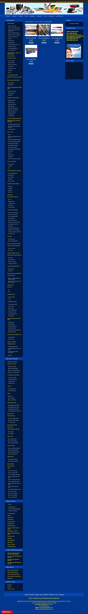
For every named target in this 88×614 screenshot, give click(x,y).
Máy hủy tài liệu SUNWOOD (14, 448)
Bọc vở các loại (11, 60)
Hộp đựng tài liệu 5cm (13, 346)
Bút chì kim (10, 151)
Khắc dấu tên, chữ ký (12, 531)
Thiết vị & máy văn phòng (12, 358)
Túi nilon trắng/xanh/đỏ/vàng (14, 508)
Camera (9, 386)
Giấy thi (9, 38)
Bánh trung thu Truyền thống (14, 576)
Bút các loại (10, 131)
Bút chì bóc (10, 156)
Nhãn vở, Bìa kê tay (12, 64)
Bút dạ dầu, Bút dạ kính (13, 143)
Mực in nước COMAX (12, 495)
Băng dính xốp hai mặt (13, 108)
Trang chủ (8, 16)
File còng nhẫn (11, 218)
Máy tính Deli (10, 285)
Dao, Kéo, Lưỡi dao (11, 161)
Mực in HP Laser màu (12, 472)
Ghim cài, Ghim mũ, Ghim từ (13, 243)
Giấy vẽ (9, 72)
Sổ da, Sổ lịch (11, 306)
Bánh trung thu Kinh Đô (12, 570)
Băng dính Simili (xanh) (13, 110)
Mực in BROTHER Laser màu (13, 487)
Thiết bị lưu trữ (11, 383)
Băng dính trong (11, 100)
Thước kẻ (10, 70)
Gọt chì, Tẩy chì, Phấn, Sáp (13, 245)
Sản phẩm (14, 16)
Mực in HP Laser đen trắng (14, 474)
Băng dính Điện (11, 113)
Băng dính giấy (11, 106)
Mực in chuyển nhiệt (12, 497)
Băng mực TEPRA (12, 366)
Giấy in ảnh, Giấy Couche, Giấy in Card (13, 30)
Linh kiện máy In (11, 381)
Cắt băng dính (11, 115)
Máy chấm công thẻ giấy (13, 420)
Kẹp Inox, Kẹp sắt (12, 261)
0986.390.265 (6, 612)
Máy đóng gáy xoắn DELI (13, 409)
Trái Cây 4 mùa (10, 589)
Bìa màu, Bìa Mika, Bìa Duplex (14, 118)
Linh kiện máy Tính (12, 377)
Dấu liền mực (11, 175)
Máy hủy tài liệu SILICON (13, 452)
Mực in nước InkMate (12, 493)
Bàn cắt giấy (10, 433)
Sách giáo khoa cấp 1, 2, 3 (14, 44)
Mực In (9, 468)
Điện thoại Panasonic (12, 361)
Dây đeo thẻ (10, 84)
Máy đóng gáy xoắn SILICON (14, 411)
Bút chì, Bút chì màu (12, 147)
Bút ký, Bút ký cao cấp (13, 145)
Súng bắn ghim (11, 324)
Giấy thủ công (11, 62)
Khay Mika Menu (11, 129)
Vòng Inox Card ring (12, 263)
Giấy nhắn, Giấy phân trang (14, 27)
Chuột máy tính (10, 536)
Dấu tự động (10, 177)
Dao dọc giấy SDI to (31, 59)
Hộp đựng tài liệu (11, 343)
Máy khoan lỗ (11, 201)
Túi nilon (9, 504)
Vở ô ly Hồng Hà (11, 50)
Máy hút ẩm (10, 427)
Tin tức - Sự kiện (70, 60)
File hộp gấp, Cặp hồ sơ (13, 224)
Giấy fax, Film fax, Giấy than (14, 34)
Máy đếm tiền (10, 456)
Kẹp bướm (10, 257)
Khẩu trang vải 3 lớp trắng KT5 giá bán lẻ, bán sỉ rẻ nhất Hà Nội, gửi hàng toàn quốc (74, 72)
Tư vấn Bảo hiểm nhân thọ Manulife (14, 550)
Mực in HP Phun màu (12, 470)
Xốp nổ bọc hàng (11, 525)
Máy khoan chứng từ (12, 425)
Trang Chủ (27, 594)
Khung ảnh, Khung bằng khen (14, 273)
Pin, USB (9, 287)
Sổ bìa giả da (11, 315)
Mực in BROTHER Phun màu (14, 489)
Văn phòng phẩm (10, 20)
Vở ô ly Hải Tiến (11, 56)
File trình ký (10, 226)
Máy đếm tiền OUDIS (12, 459)
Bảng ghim (10, 95)
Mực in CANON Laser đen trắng (13, 477)
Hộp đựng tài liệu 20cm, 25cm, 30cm (13, 352)
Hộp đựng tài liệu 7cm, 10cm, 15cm (14, 349)
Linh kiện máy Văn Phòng (13, 375)
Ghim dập (10, 188)
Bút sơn (9, 153)
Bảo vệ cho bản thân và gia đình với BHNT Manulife (13, 553)
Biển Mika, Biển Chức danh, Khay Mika (13, 121)
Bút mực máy (11, 154)
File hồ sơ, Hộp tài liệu (12, 209)
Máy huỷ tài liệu (11, 540)
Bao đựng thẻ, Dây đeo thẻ (13, 80)
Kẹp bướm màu (11, 259)
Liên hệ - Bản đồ (59, 16)
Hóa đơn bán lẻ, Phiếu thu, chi (14, 334)
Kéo (9, 168)
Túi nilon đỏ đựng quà (12, 510)
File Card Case (11, 233)
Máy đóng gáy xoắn (11, 402)
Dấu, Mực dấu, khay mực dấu (14, 170)
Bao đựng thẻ (11, 82)
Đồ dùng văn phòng (10, 501)
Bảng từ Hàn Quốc (12, 91)
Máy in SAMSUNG (12, 399)
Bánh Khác (10, 578)
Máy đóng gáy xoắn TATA (13, 407)
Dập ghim (10, 186)
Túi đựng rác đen (11, 506)
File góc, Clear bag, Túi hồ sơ (14, 231)
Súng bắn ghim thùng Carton (14, 330)
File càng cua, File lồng (13, 212)
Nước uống (10, 542)
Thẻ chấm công (11, 422)
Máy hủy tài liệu (11, 445)
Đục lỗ (9, 199)
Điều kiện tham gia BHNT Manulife (13, 560)
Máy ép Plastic (10, 413)
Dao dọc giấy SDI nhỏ (57, 38)
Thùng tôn (9, 538)
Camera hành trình (12, 390)
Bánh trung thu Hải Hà (12, 572)
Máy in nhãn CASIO (12, 439)
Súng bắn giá (11, 322)
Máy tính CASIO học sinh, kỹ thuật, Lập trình (14, 282)
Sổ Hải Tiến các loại (11, 301)
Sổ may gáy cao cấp (12, 304)
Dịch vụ (26, 16)
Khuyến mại (32, 16)
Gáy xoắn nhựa (11, 239)
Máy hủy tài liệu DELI (12, 454)
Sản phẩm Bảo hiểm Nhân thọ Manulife (14, 563)
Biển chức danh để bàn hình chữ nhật (14, 127)
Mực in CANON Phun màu (13, 481)
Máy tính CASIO (11, 275)
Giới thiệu (21, 16)
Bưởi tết (9, 587)
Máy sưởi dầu (10, 463)
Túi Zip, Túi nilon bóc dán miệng (13, 528)
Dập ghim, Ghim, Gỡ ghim (13, 183)
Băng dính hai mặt (12, 104)
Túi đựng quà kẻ (11, 513)
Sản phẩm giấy (10, 23)
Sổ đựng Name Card (12, 313)
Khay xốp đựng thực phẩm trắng (13, 534)
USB (9, 291)
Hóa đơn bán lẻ (11, 337)
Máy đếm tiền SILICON (13, 461)
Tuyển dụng (51, 16)
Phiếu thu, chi (11, 339)
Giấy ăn (9, 515)
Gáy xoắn (9, 236)
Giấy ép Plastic (11, 42)
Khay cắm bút (11, 268)
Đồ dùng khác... (11, 523)
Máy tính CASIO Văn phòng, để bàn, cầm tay (14, 279)
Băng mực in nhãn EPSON (14, 370)
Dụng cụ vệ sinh (11, 521)
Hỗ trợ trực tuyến (70, 28)
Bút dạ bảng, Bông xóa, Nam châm (14, 137)
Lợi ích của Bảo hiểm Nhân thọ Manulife (14, 557)
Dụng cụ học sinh (12, 68)
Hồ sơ (9, 298)
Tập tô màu (10, 66)
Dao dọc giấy (11, 164)
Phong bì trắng (11, 297)
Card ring (9, 355)
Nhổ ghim (10, 190)
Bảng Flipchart (11, 93)
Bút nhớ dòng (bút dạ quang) (14, 139)
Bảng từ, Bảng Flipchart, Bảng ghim (14, 88)
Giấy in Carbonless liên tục (14, 32)
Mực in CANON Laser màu (14, 479)
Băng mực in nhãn (11, 363)
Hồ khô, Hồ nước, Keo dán (13, 253)
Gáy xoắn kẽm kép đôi (13, 241)
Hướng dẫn (39, 16)
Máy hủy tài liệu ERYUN (13, 450)
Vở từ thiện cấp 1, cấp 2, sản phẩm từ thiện (13, 53)
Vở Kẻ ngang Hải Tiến (12, 75)
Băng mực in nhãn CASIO (13, 372)
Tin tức (45, 16)
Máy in (9, 393)
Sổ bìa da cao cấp (12, 312)
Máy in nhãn (10, 436)
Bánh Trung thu (10, 567)
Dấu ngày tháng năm (12, 173)
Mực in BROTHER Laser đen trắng (14, 484)
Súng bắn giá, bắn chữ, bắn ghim (13, 319)
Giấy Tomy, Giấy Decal (13, 36)
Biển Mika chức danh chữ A (14, 124)
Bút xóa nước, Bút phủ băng (14, 141)
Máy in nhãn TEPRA (12, 441)
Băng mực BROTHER (13, 368)
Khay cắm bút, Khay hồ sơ (13, 266)
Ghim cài (10, 192)
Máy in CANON (11, 398)
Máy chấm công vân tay (13, 418)
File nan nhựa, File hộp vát (14, 222)
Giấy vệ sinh (10, 517)
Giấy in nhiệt (10, 40)
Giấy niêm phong (11, 46)
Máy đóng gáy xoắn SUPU (13, 405)
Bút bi (9, 134)
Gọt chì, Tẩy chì (11, 248)
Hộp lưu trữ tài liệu (11, 341)
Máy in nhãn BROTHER (13, 442)
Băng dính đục (11, 102)
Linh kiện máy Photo (12, 379)
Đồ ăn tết (9, 584)
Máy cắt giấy (11, 431)
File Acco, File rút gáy (12, 214)
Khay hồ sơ (10, 270)
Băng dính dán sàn (12, 112)
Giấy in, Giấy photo (12, 26)
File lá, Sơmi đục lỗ (12, 220)
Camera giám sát (11, 388)
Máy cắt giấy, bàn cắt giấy (13, 429)
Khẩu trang (10, 194)
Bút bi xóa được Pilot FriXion (14, 149)
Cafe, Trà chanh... (11, 544)
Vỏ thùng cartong (11, 546)
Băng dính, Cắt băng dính (13, 97)
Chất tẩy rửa (10, 519)
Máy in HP (10, 396)
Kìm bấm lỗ (10, 205)
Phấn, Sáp (10, 250)
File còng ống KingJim (13, 216)
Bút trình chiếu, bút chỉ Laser (14, 158)
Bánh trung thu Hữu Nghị (13, 574)
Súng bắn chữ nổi (12, 328)
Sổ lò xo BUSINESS (12, 310)
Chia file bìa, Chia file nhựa (14, 229)
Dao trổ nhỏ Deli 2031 (44, 38)
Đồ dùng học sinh (11, 58)
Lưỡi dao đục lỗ (11, 203)
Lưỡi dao (10, 166)
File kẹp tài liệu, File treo (13, 228)
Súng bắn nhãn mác (12, 326)
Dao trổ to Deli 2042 (31, 38)
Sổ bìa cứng (10, 308)
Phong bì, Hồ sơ (11, 294)
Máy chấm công (11, 415)
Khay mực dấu (11, 181)
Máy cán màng (10, 466)
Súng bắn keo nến (12, 331)
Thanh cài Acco (11, 207)
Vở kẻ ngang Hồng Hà (13, 48)
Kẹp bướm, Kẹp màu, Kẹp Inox (14, 255)
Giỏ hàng (68, 20)
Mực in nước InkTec (12, 491)
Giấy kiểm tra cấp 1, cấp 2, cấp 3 (14, 77)
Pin (8, 289)
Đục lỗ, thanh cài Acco (12, 196)
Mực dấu (10, 179)
